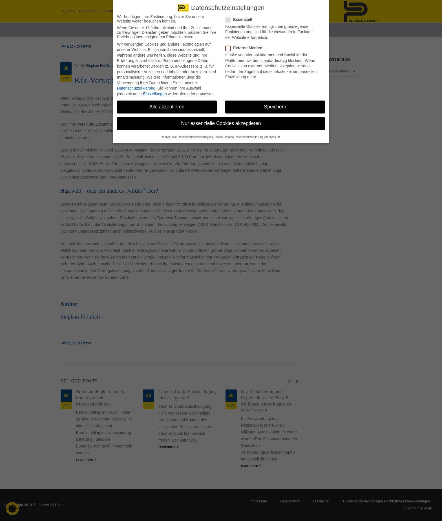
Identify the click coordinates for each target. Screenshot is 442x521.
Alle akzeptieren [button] (167, 104)
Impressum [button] (272, 133)
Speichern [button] (275, 104)
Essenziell (240, 16)
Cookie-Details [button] (223, 133)
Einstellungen (155, 91)
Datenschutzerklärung (136, 85)
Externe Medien (245, 45)
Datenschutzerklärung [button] (249, 133)
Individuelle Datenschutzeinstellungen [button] (187, 133)
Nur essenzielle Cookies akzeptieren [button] (221, 120)
